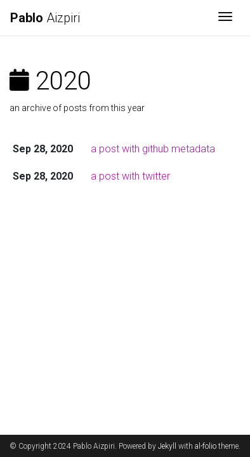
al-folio (205, 446)
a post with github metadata (153, 149)
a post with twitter (130, 176)
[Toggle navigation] (225, 18)
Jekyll (167, 446)
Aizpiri (45, 17)
